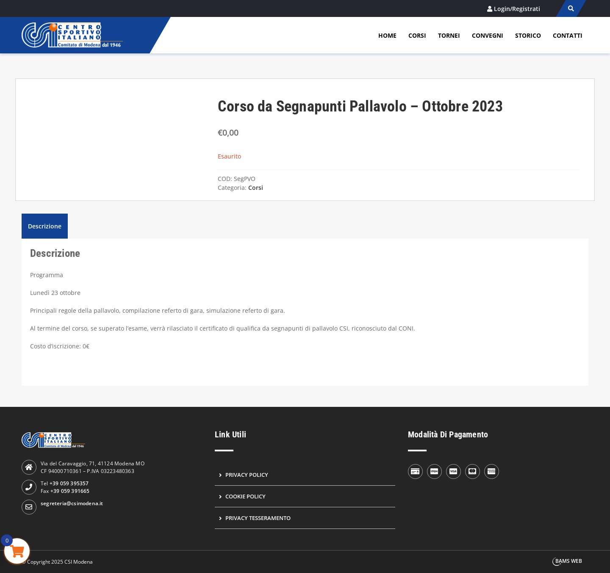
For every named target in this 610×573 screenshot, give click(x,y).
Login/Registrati (517, 9)
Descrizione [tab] (44, 226)
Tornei (449, 35)
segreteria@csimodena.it (72, 503)
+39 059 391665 (70, 491)
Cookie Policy (245, 496)
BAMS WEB (568, 561)
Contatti (567, 35)
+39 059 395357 (69, 483)
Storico (528, 35)
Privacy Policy (246, 474)
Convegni (487, 35)
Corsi (417, 35)
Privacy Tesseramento (258, 518)
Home (387, 35)
